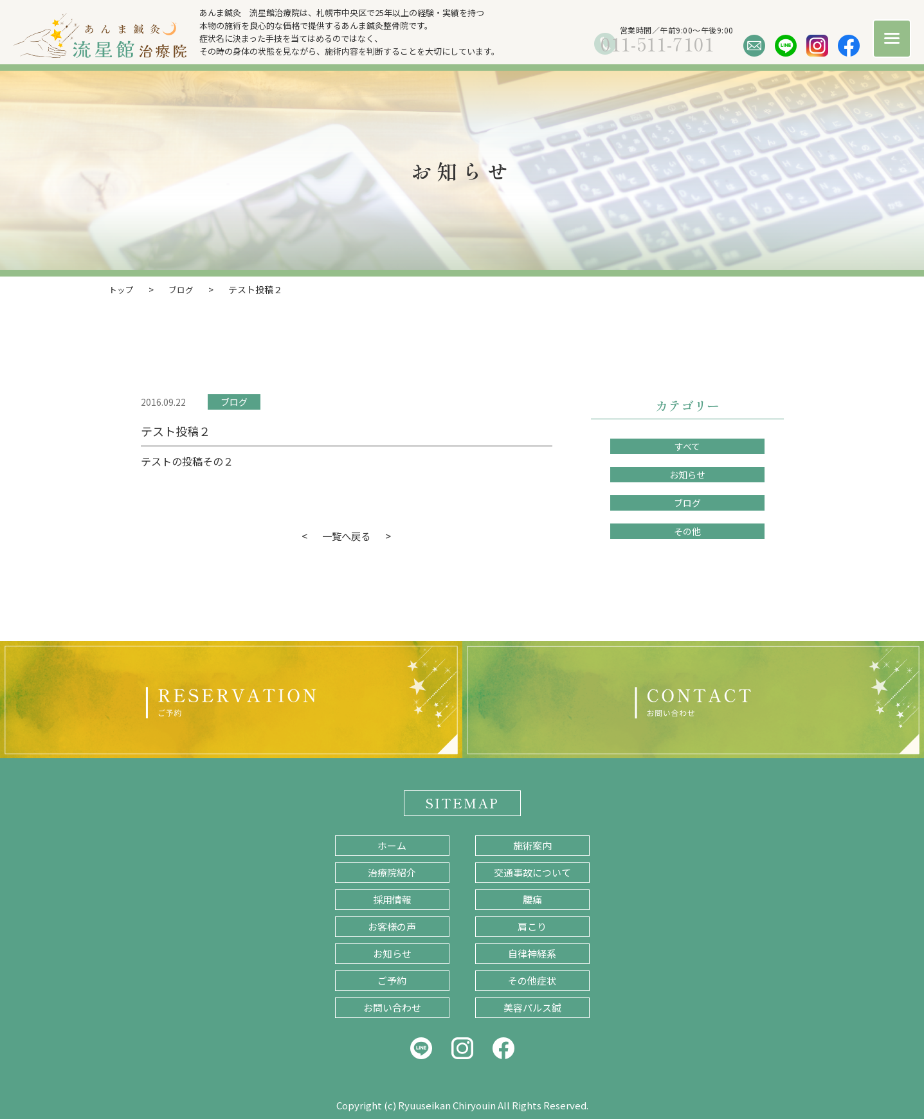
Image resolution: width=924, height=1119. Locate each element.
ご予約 (391, 980)
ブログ (234, 401)
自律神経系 (532, 953)
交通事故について (532, 871)
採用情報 (392, 898)
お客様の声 (392, 925)
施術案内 (532, 844)
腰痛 (532, 898)
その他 (687, 530)
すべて (687, 445)
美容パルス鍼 (532, 1007)
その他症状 (532, 980)
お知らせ (687, 474)
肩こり (532, 925)
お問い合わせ (392, 1007)
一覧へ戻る (346, 535)
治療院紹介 (392, 871)
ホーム (391, 844)
